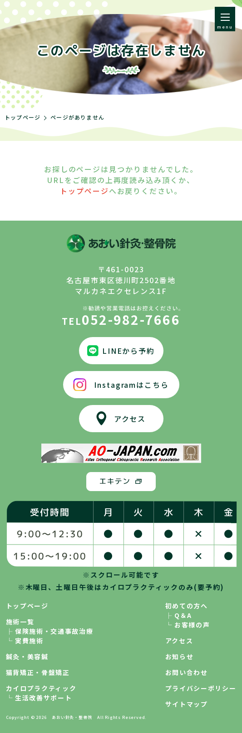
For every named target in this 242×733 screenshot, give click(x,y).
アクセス (130, 418)
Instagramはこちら (131, 384)
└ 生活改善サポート (39, 697)
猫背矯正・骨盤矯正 (38, 672)
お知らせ (179, 656)
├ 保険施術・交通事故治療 (50, 631)
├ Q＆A (178, 615)
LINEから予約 (128, 350)
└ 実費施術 (25, 640)
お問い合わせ (186, 672)
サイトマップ (186, 704)
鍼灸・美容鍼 (27, 656)
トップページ (22, 117)
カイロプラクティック (41, 688)
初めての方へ (186, 606)
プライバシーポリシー (201, 688)
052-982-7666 (121, 315)
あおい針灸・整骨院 (72, 717)
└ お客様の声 (187, 625)
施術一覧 (20, 621)
